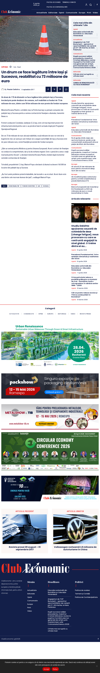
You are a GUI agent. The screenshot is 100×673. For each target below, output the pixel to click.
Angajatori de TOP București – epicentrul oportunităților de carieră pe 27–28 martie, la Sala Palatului (84, 46)
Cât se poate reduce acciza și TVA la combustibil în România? (84, 295)
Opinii (4, 67)
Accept (46, 669)
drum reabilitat (14, 186)
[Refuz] (96, 666)
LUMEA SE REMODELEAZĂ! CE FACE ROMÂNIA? (83, 84)
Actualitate (77, 39)
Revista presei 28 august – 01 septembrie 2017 (25, 548)
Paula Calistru (13, 89)
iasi (39, 186)
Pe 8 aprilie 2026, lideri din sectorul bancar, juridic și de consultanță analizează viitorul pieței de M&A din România (84, 141)
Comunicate (78, 54)
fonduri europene (28, 186)
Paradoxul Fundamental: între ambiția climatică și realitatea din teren (84, 121)
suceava (46, 186)
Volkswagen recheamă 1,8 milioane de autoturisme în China (75, 548)
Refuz (55, 669)
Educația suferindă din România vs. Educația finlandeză (83, 34)
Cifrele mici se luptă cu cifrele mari (83, 75)
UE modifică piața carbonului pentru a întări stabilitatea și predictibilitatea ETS (83, 179)
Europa (74, 164)
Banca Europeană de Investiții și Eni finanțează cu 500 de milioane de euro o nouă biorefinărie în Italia (84, 190)
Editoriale (77, 71)
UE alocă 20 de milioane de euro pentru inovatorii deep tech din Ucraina (83, 168)
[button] (90, 4)
